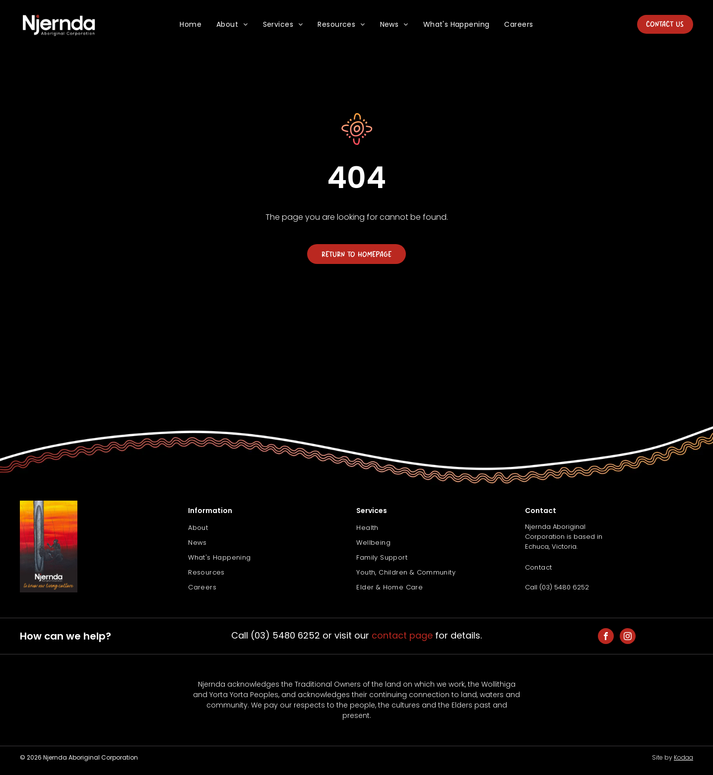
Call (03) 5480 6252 (557, 587)
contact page (402, 635)
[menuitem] (190, 24)
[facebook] (606, 637)
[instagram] (628, 637)
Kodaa (683, 757)
